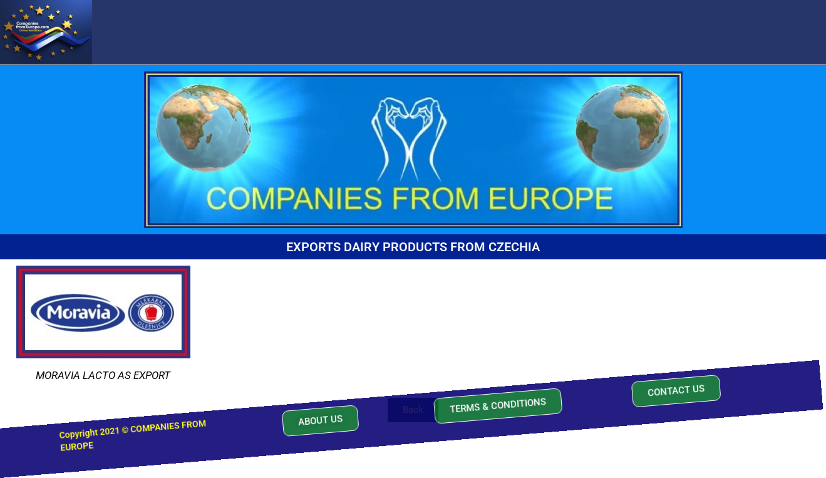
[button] (318, 411)
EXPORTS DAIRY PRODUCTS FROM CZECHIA (413, 246)
